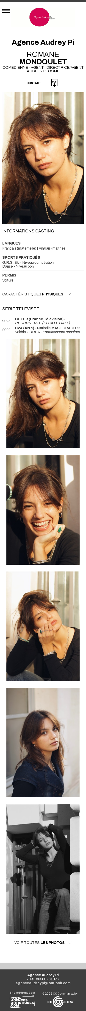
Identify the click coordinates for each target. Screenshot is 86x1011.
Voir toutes (43, 943)
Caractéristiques (36, 294)
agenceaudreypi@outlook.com (43, 983)
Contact (34, 83)
